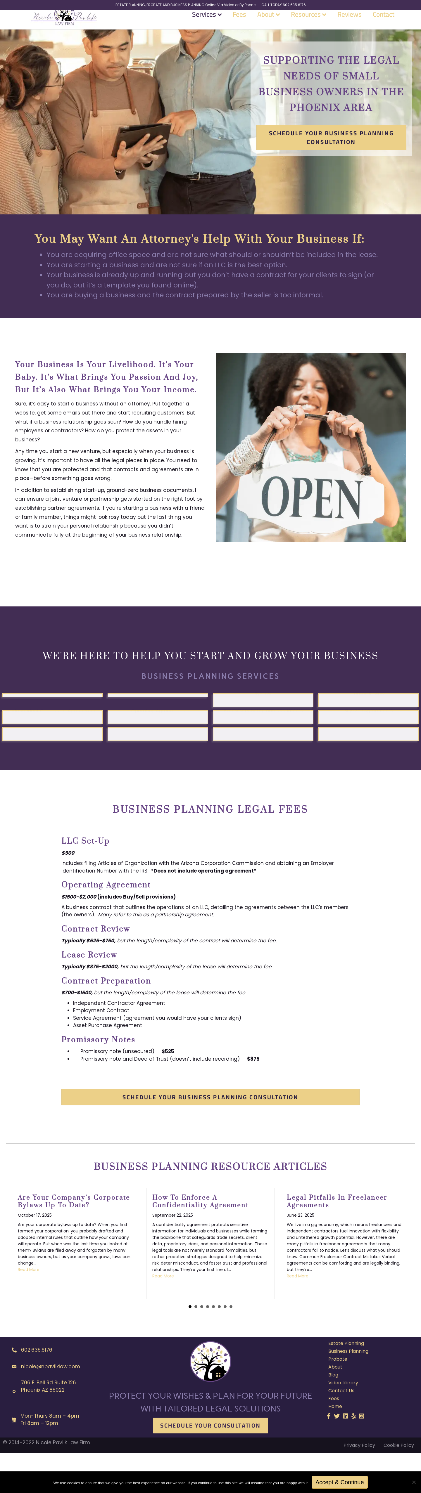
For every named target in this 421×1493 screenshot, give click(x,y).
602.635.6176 (36, 1389)
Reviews (349, 24)
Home (335, 1446)
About (265, 24)
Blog (333, 1414)
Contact (383, 24)
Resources (306, 24)
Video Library (343, 1422)
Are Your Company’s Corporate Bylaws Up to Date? (74, 1241)
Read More (28, 1309)
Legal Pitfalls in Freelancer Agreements (337, 1241)
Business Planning (348, 1391)
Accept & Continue (339, 1482)
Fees (239, 24)
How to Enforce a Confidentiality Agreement (200, 1241)
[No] (414, 1482)
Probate (337, 1398)
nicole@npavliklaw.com (50, 1406)
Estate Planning (346, 1383)
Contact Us (341, 1430)
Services (204, 24)
